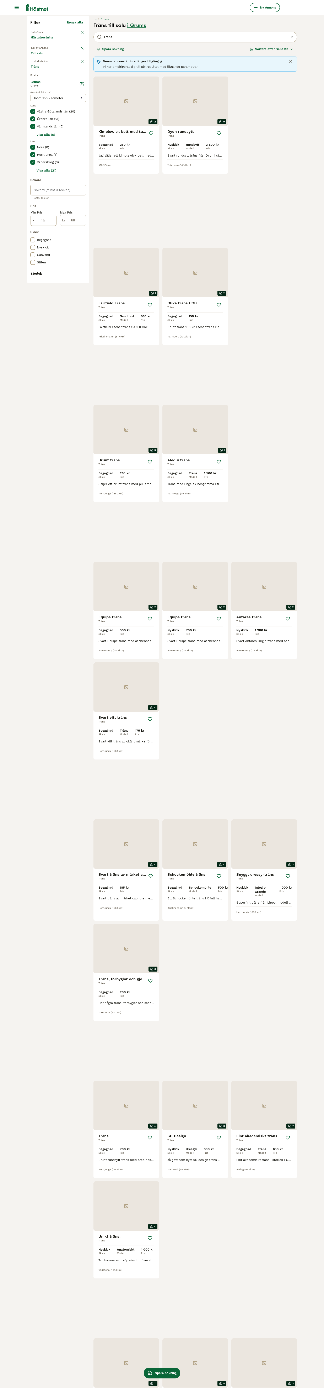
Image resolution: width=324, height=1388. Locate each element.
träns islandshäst (43, 1320)
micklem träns (41, 1313)
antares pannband (97, 1335)
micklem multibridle (205, 1335)
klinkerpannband (256, 1313)
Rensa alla (75, 101)
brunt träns (145, 1350)
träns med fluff (202, 1313)
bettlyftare (92, 1372)
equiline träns (200, 1305)
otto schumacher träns (47, 1358)
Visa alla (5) (46, 303)
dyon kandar (146, 1365)
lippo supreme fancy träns (263, 1343)
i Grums (136, 104)
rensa (79, 151)
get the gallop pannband (262, 1320)
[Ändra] (82, 252)
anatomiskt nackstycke (208, 1365)
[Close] (290, 140)
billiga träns (93, 1320)
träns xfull (145, 1335)
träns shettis (253, 1350)
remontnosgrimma (44, 1372)
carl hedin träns (255, 1305)
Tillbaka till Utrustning (49, 110)
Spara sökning (110, 128)
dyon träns (38, 1335)
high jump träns (96, 1328)
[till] (73, 388)
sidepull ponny (201, 1343)
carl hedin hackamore (153, 1305)
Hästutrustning (43, 120)
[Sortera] (271, 128)
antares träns (94, 1350)
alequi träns (93, 1313)
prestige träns (200, 1372)
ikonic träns (92, 1305)
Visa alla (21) (46, 338)
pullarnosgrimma (149, 1320)
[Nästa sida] (211, 1154)
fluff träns (145, 1328)
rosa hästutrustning (205, 1328)
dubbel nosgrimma (257, 1328)
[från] (43, 388)
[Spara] (151, 212)
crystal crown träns (205, 1350)
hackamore (38, 1328)
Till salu (40, 140)
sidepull (36, 1350)
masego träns (200, 1358)
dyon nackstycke (256, 1335)
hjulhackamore (95, 1365)
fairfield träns (94, 1343)
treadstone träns (149, 1358)
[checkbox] (33, 173)
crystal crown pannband (208, 1320)
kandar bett (39, 1343)
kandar (35, 1305)
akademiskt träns (256, 1358)
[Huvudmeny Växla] (16, 7)
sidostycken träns (44, 1365)
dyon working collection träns (159, 1343)
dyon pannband (95, 1358)
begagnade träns (149, 1313)
